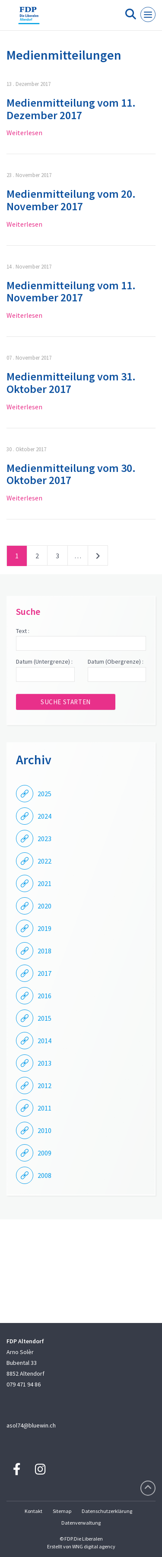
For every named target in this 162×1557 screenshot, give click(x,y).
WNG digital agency (93, 1546)
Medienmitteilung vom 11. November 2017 (71, 291)
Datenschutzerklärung (107, 1511)
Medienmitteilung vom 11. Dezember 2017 (71, 108)
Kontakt (33, 1511)
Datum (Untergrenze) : (44, 661)
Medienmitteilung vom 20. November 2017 (71, 200)
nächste (98, 557)
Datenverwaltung (81, 1522)
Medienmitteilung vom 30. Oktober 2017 (71, 474)
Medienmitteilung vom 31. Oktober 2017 (71, 382)
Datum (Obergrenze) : (115, 661)
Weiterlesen (24, 132)
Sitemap (62, 1511)
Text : (22, 631)
